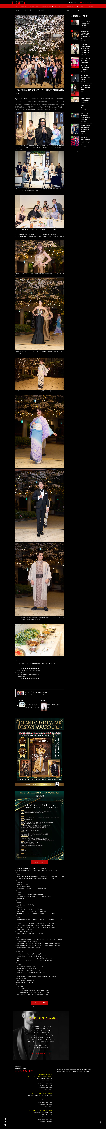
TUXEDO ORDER (34, 6)
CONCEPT (67, 1069)
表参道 (42, 101)
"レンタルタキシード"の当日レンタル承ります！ (85, 77)
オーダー (52, 101)
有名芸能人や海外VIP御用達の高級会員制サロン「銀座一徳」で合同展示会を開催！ (85, 35)
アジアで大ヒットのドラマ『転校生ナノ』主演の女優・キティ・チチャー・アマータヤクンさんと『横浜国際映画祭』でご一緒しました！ (85, 64)
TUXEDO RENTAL (46, 6)
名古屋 (36, 104)
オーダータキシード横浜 (39, 107)
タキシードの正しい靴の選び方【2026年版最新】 (85, 23)
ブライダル (34, 102)
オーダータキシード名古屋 (58, 104)
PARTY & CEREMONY (66, 1071)
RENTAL (89, 1069)
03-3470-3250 (74, 2)
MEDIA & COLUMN (71, 6)
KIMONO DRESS (59, 6)
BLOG (82, 6)
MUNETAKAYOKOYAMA (56, 102)
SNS (78, 1071)
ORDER (85, 1069)
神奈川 (20, 107)
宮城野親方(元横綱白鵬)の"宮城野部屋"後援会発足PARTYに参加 (86, 128)
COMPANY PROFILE (79, 1069)
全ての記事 (17, 10)
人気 (38, 102)
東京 (40, 101)
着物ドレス (56, 107)
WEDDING (59, 1071)
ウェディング (22, 101)
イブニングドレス (42, 102)
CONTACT (81, 1071)
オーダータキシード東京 (48, 104)
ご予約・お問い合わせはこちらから (42, 1053)
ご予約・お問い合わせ (88, 2)
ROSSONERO (36, 106)
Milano (32, 107)
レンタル (56, 101)
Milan (27, 109)
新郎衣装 (17, 106)
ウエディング (28, 101)
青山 (18, 107)
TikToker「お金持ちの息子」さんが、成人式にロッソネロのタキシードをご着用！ (85, 141)
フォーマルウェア (34, 101)
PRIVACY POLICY (87, 1071)
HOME (15, 6)
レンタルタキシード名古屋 (25, 106)
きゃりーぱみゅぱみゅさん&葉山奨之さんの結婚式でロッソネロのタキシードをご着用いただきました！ (85, 103)
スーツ (48, 101)
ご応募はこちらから (40, 862)
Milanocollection (37, 109)
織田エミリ (47, 109)
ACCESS (91, 6)
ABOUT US (23, 6)
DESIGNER (72, 1069)
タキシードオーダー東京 (44, 106)
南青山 (45, 101)
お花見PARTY (31, 109)
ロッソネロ (29, 102)
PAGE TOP (100, 1123)
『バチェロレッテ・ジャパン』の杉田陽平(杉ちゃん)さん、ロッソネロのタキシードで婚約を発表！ (85, 48)
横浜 (31, 106)
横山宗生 (48, 102)
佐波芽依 (42, 109)
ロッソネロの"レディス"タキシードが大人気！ (85, 87)
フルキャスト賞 (53, 109)
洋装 (39, 104)
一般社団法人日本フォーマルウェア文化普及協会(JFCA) (36, 10)
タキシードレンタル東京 (54, 106)
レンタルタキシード (23, 102)
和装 (42, 104)
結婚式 (18, 101)
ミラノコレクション (26, 107)
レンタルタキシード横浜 (49, 107)
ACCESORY (74, 1071)
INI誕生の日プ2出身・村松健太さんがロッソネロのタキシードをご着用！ (85, 116)
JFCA (34, 104)
